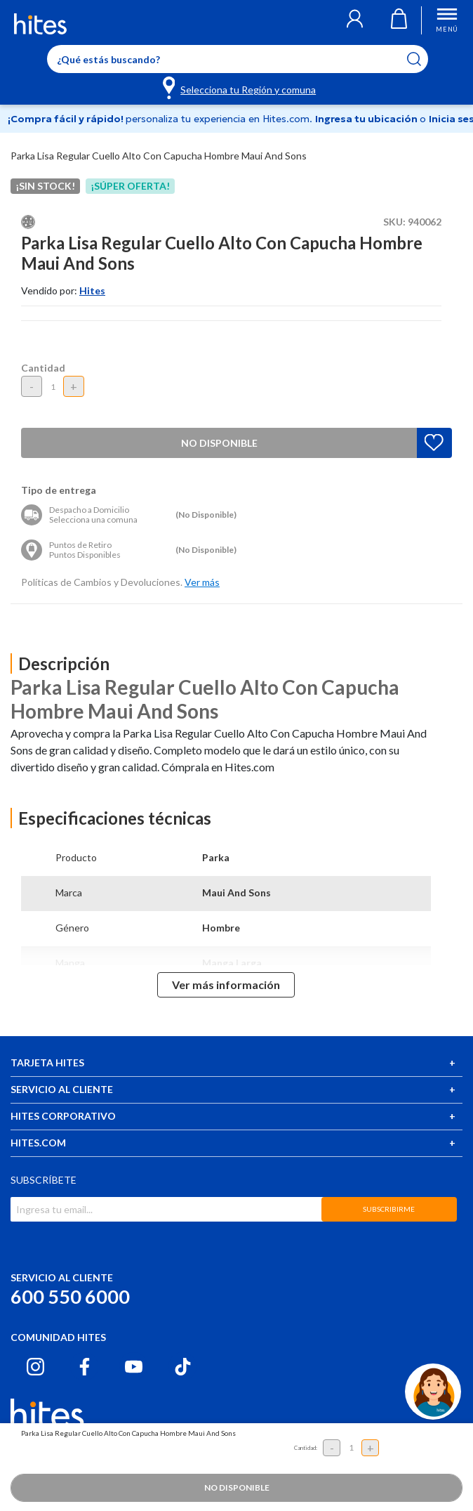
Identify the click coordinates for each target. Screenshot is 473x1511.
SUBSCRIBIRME (389, 1209)
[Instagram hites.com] (35, 1366)
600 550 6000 (70, 1296)
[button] (355, 20)
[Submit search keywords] (423, 59)
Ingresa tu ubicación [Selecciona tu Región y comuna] (367, 118)
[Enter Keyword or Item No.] (237, 59)
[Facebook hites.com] (84, 1366)
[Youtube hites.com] (133, 1366)
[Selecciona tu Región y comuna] (240, 87)
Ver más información (226, 984)
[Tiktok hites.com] (183, 1366)
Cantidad (43, 368)
